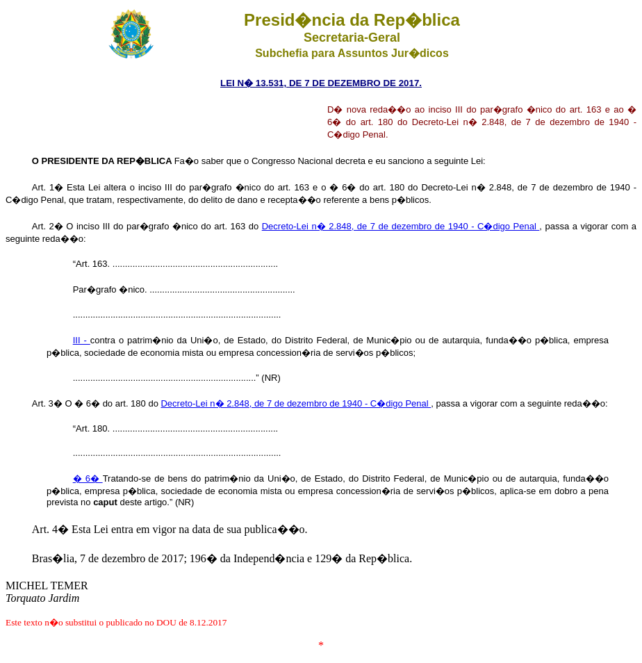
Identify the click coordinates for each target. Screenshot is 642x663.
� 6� (88, 478)
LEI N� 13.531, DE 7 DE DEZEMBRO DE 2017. (321, 83)
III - (81, 340)
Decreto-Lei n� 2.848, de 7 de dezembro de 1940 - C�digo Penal (401, 226)
